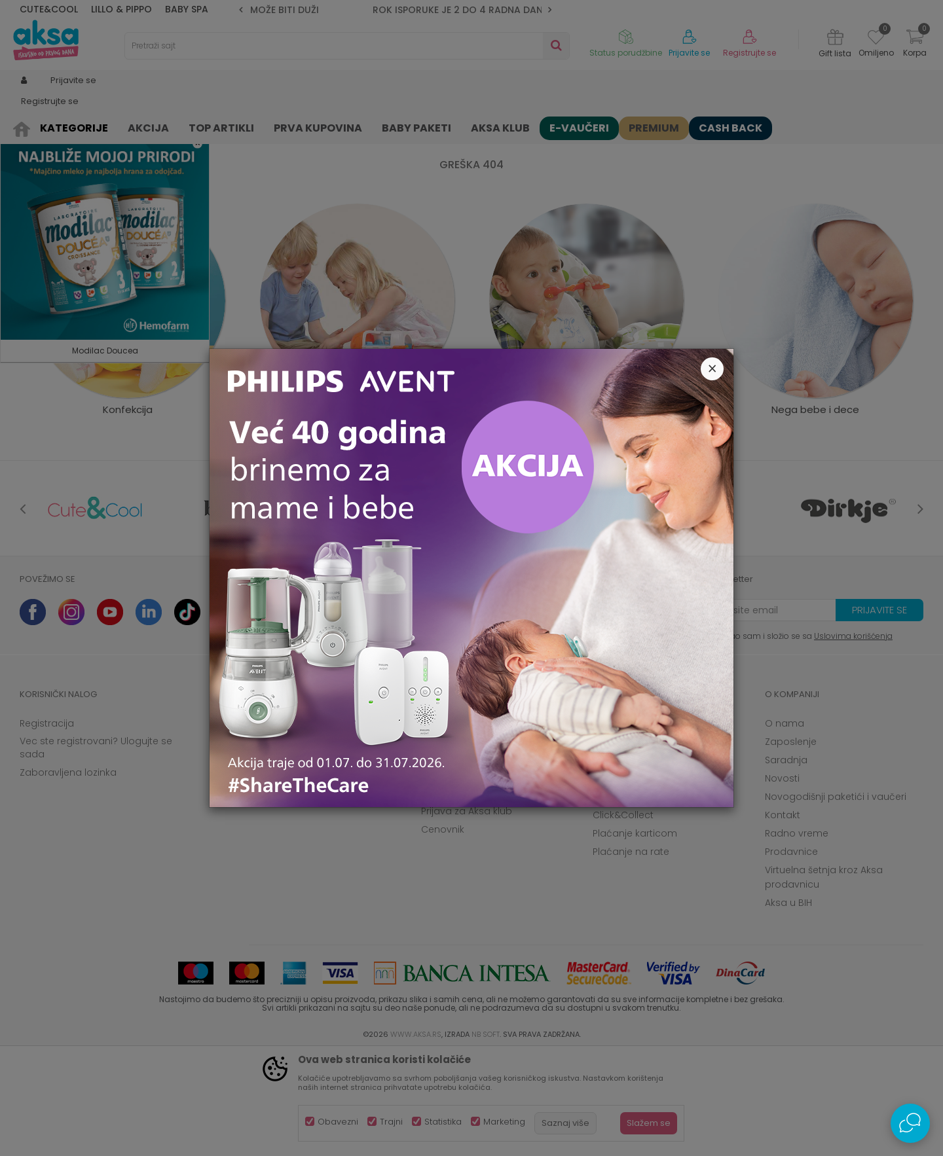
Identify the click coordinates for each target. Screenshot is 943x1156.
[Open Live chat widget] (910, 1123)
